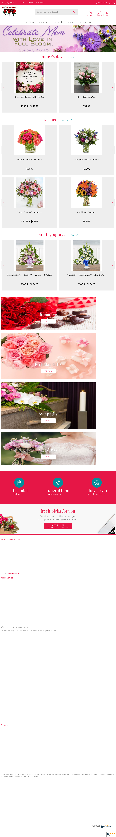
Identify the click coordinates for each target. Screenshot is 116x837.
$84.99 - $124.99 (29, 282)
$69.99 (86, 166)
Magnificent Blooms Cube (29, 157)
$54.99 (86, 104)
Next (112, 85)
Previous (3, 85)
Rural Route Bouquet (86, 210)
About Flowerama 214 (10, 451)
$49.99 (86, 219)
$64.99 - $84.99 (29, 219)
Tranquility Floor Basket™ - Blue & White (86, 273)
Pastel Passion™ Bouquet (30, 210)
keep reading (13, 486)
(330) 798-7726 (10, 3)
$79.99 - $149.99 (29, 104)
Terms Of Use (67, 835)
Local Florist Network (94, 835)
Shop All (71, 55)
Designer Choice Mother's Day (29, 95)
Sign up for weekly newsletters (58, 438)
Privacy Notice (79, 835)
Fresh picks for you (58, 427)
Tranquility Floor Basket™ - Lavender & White (29, 273)
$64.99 (29, 166)
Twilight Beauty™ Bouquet (87, 157)
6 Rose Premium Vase (86, 95)
